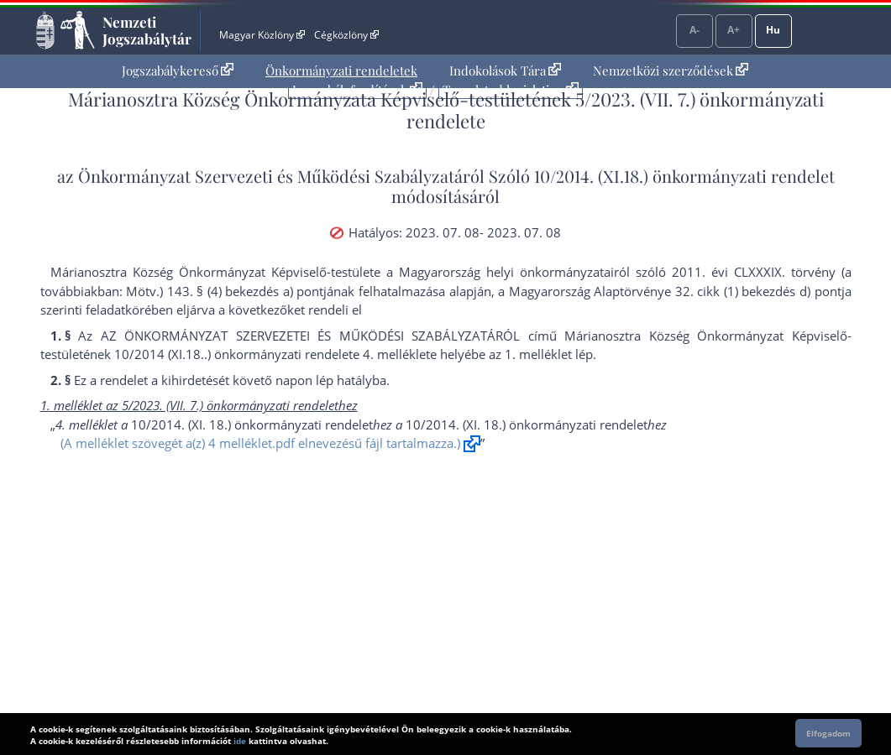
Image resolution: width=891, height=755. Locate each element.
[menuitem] (178, 71)
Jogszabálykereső (177, 70)
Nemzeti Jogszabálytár (146, 30)
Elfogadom (828, 733)
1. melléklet (538, 354)
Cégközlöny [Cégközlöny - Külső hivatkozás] (346, 35)
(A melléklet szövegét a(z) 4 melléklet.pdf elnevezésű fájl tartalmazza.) (260, 443)
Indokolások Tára (505, 70)
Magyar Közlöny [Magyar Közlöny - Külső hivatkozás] (261, 35)
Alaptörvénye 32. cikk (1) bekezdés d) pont (717, 291)
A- (694, 30)
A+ (733, 30)
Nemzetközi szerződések (670, 70)
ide (239, 741)
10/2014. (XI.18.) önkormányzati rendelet (684, 175)
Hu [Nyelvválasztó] (773, 30)
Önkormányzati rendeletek (341, 70)
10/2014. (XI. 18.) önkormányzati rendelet (252, 424)
